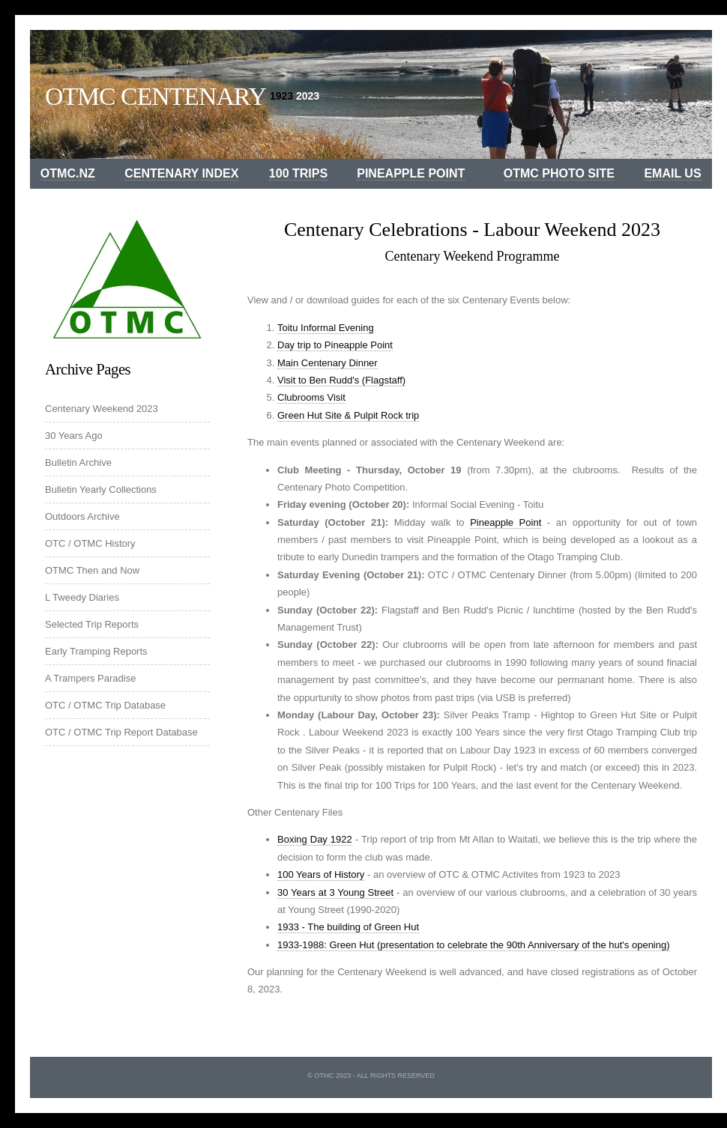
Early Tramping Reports (96, 651)
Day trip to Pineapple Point (335, 345)
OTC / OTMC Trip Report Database (121, 732)
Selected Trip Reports (92, 624)
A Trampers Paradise (90, 678)
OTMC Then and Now (92, 570)
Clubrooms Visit (311, 397)
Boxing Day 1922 (314, 839)
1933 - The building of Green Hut (348, 927)
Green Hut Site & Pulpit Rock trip (348, 415)
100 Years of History (320, 874)
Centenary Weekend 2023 (101, 408)
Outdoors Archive (82, 516)
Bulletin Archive (78, 462)
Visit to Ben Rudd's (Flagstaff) (341, 380)
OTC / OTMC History (90, 543)
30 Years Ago (74, 435)
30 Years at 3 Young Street (335, 892)
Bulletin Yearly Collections (101, 489)
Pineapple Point (505, 522)
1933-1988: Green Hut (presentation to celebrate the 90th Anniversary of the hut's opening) (473, 944)
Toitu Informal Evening (325, 327)
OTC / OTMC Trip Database (105, 705)
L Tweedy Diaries (82, 597)
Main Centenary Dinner (327, 363)
